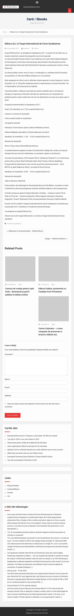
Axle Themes (43, 613)
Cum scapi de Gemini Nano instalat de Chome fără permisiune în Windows (34, 514)
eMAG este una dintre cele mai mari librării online (25, 453)
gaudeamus (17, 223)
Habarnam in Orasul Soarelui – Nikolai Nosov (25, 231)
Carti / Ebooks (37, 19)
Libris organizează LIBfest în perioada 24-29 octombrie (27, 446)
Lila (8, 496)
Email (7, 387)
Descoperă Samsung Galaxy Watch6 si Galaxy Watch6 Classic (29, 457)
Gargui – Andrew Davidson (55, 239)
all (8, 223)
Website (8, 396)
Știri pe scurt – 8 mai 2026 (16, 571)
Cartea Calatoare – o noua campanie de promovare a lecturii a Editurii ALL (50, 331)
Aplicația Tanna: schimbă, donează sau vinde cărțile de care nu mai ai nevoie (35, 450)
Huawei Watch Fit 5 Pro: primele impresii (22, 586)
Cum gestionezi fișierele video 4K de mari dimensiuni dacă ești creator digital (35, 553)
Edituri (36, 48)
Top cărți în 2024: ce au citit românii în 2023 (23, 439)
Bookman (26, 48)
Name (7, 379)
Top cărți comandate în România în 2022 (22, 460)
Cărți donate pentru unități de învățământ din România (27, 443)
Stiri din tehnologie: (17, 506)
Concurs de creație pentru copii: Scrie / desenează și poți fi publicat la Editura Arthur (19, 291)
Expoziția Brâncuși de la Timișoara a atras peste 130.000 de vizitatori (32, 436)
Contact (10, 493)
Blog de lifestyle (13, 486)
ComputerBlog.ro (13, 489)
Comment (9, 354)
